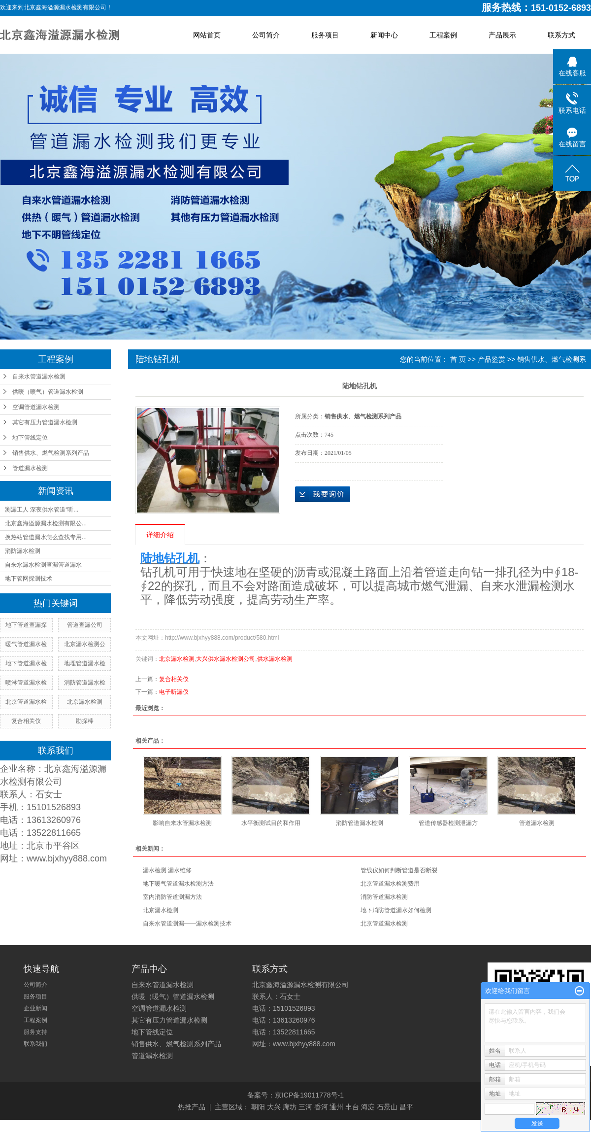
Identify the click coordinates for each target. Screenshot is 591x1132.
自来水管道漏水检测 (39, 376)
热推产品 (191, 1107)
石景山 (387, 1107)
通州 (336, 1107)
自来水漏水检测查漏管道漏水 (43, 564)
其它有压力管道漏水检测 (44, 422)
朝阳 (258, 1107)
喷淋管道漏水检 (26, 682)
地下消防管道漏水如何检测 (396, 910)
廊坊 (289, 1107)
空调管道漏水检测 (36, 407)
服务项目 (325, 35)
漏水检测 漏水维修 (167, 870)
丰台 (352, 1107)
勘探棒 (85, 721)
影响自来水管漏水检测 (182, 823)
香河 (321, 1107)
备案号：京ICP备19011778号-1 (295, 1095)
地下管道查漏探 (26, 624)
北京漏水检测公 (84, 644)
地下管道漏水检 (26, 663)
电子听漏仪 (174, 691)
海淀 (368, 1107)
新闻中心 (384, 35)
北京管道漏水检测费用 (390, 883)
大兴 (274, 1107)
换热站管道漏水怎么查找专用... (46, 537)
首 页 (458, 359)
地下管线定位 (30, 437)
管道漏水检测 (30, 468)
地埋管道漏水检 (84, 663)
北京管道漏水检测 (384, 923)
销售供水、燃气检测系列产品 (50, 452)
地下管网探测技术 (28, 578)
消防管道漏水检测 (359, 823)
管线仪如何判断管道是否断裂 (399, 870)
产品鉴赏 (491, 359)
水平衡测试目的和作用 (270, 823)
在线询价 (322, 494)
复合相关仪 (26, 721)
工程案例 (443, 35)
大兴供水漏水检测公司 (225, 658)
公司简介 (266, 35)
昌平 (406, 1107)
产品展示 (502, 35)
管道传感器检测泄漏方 (448, 823)
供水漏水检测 (275, 658)
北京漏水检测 (84, 701)
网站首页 (207, 35)
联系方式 (561, 35)
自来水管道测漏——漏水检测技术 (187, 923)
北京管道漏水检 (26, 701)
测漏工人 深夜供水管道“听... (41, 509)
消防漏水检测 (22, 551)
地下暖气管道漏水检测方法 (178, 883)
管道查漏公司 (84, 624)
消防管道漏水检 (84, 682)
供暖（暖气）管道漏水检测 (47, 391)
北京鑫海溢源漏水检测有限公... (46, 523)
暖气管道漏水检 (26, 644)
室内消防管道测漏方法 (172, 896)
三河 (305, 1107)
